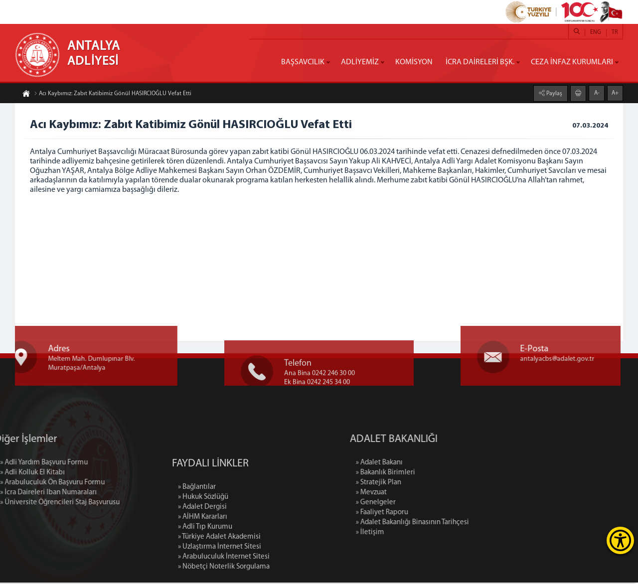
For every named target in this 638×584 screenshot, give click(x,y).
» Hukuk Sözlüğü (203, 549)
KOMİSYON (414, 62)
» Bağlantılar (197, 539)
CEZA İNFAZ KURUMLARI (572, 62)
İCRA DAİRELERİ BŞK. (480, 62)
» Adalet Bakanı (432, 464)
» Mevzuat (424, 494)
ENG (595, 32)
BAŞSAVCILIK (302, 62)
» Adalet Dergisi (202, 559)
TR (615, 32)
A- (597, 92)
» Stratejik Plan (431, 484)
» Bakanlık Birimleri (438, 474)
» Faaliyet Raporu (435, 514)
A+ (615, 92)
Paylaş (553, 93)
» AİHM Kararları (202, 569)
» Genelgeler (429, 504)
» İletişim (423, 534)
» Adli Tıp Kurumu (205, 579)
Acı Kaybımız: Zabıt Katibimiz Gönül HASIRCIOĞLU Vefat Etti (112, 94)
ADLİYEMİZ (360, 62)
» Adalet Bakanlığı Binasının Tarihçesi (465, 524)
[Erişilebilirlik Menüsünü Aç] (620, 540)
